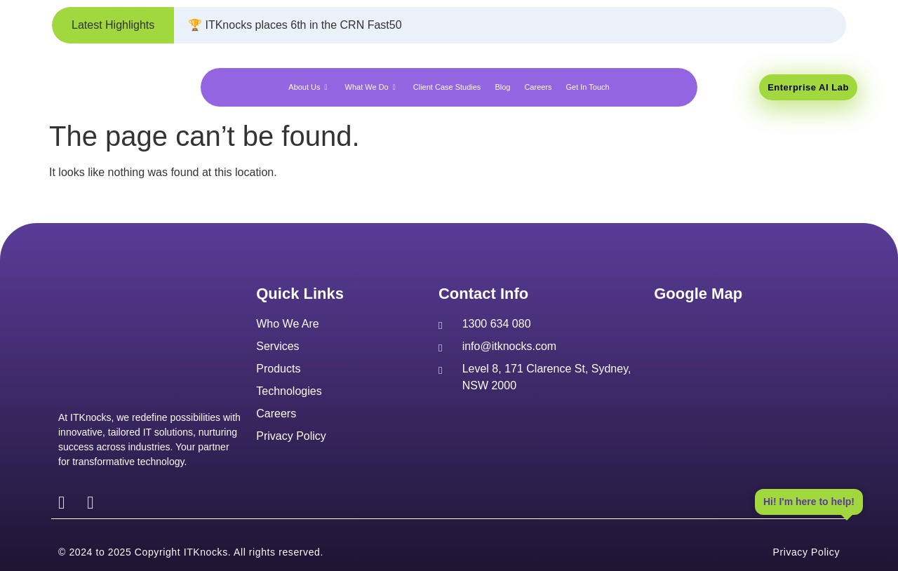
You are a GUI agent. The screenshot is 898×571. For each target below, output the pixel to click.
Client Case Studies (447, 87)
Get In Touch (588, 87)
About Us (309, 87)
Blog (502, 87)
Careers (537, 87)
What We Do (372, 87)
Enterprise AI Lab (808, 87)
